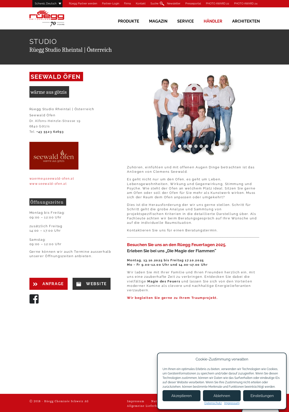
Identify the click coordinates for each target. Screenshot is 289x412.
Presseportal (193, 3)
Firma (127, 3)
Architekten (246, 21)
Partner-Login (110, 3)
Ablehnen (222, 396)
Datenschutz (213, 403)
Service (185, 21)
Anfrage (48, 283)
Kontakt (141, 3)
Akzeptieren (181, 396)
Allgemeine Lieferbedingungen (151, 406)
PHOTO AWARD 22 (217, 3)
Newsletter (173, 3)
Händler (213, 21)
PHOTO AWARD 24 (245, 3)
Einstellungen (262, 396)
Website (91, 283)
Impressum (135, 401)
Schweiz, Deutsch (45, 3)
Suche (154, 3)
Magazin (158, 21)
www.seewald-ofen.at (48, 184)
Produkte (128, 21)
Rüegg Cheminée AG (53, 18)
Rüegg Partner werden (83, 3)
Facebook (34, 299)
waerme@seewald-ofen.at (51, 178)
